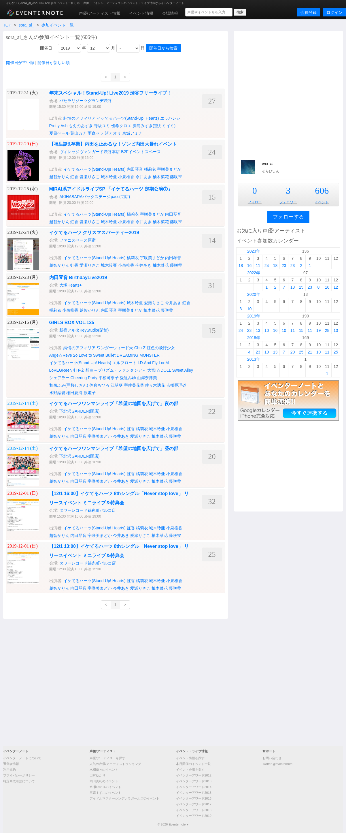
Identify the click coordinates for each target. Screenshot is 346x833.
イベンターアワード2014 (193, 787)
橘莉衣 (150, 169)
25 (301, 352)
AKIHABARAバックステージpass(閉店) (94, 196)
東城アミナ (132, 133)
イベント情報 (141, 13)
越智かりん (59, 176)
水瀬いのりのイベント (105, 787)
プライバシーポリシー (19, 775)
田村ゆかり (97, 775)
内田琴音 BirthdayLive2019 (78, 277)
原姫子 (90, 392)
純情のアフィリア (79, 347)
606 (322, 190)
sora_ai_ (26, 25)
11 (258, 265)
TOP (7, 25)
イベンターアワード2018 (193, 810)
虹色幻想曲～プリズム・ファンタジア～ (109, 370)
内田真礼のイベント (104, 781)
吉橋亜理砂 (176, 385)
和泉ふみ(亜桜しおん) (68, 385)
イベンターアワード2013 (193, 781)
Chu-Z (139, 347)
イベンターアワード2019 (193, 815)
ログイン (334, 12)
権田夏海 (74, 392)
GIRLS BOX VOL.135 (71, 322)
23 (284, 265)
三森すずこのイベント (105, 792)
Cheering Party (83, 377)
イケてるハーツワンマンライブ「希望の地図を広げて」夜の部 (113, 403)
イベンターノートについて (22, 758)
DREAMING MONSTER (138, 355)
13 (292, 287)
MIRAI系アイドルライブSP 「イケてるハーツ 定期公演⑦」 (110, 189)
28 (327, 330)
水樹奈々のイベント (104, 769)
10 (249, 309)
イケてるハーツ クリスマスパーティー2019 (94, 232)
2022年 (253, 272)
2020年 (253, 294)
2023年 (253, 251)
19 (318, 330)
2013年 (253, 359)
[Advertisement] (70, 94)
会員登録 (308, 12)
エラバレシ (170, 118)
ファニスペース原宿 (78, 240)
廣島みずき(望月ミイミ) (154, 125)
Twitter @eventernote (277, 764)
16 (249, 265)
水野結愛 (57, 392)
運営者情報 (11, 764)
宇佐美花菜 (134, 385)
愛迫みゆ (128, 377)
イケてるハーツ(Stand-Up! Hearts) (94, 169)
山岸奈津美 (147, 377)
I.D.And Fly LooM (153, 362)
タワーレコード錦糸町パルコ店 (87, 510)
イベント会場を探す (190, 769)
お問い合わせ (271, 758)
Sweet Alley (182, 370)
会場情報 (170, 13)
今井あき (143, 176)
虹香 (74, 176)
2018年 (253, 337)
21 (310, 352)
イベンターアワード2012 (193, 775)
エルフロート (124, 362)
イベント (322, 202)
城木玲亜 (109, 176)
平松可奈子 (109, 377)
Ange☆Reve (60, 355)
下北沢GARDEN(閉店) (79, 411)
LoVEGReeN (61, 370)
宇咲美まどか (169, 169)
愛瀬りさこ (90, 176)
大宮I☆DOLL (159, 370)
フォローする (288, 217)
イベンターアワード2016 (193, 798)
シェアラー (59, 377)
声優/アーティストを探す (107, 758)
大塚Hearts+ (70, 285)
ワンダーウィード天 (115, 347)
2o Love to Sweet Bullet (94, 355)
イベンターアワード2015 (193, 792)
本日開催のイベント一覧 (193, 764)
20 (292, 352)
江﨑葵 (117, 385)
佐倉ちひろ (99, 385)
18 (241, 265)
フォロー (255, 202)
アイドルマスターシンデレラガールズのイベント (124, 798)
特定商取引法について (19, 781)
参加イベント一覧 (57, 25)
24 (266, 265)
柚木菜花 (161, 176)
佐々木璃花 (155, 385)
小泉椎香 (126, 176)
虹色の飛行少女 (161, 347)
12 (336, 287)
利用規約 (9, 769)
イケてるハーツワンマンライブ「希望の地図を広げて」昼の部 (113, 448)
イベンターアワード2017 (193, 804)
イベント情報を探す (190, 758)
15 (301, 287)
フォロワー (288, 202)
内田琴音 (135, 169)
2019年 (253, 316)
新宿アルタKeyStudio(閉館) (84, 330)
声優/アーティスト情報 (99, 13)
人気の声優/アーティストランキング (115, 764)
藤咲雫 (176, 176)
